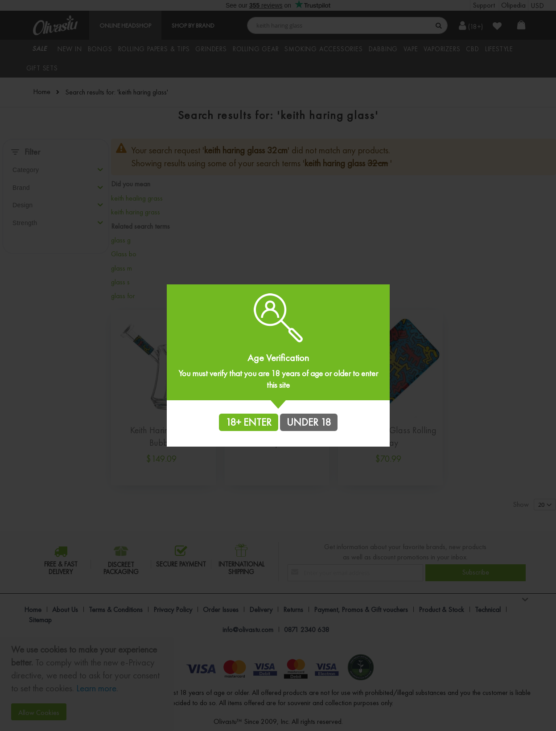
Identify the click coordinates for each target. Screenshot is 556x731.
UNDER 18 (309, 422)
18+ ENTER (249, 422)
